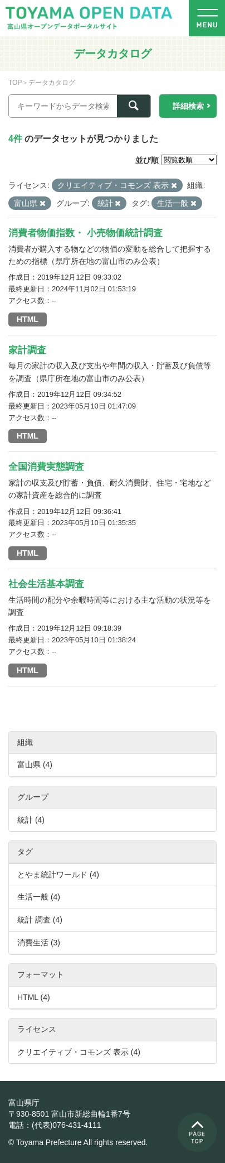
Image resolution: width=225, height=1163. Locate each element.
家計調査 (27, 350)
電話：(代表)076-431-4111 (54, 1125)
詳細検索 (188, 106)
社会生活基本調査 (46, 584)
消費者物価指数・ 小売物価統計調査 (85, 233)
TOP (15, 82)
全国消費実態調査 (46, 467)
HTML (27, 319)
